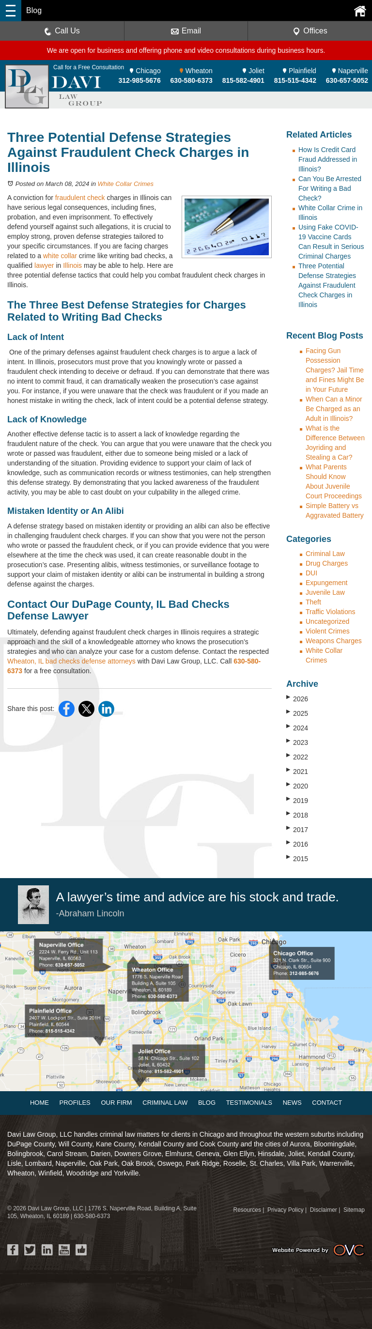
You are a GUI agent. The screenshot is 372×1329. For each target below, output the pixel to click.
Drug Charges (327, 563)
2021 (297, 771)
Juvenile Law (325, 592)
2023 (297, 742)
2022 (297, 756)
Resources (247, 1209)
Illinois (72, 265)
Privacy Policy (285, 1209)
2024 (297, 727)
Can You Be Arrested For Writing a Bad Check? (329, 188)
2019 (297, 800)
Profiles (75, 1102)
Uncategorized (327, 621)
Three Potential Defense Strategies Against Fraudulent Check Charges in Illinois (327, 285)
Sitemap (354, 1209)
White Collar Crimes (125, 183)
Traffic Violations (330, 612)
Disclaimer (323, 1209)
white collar (60, 256)
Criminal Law (325, 553)
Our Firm (116, 1102)
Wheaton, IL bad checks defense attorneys (71, 661)
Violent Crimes (328, 631)
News (292, 1102)
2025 (297, 713)
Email (186, 31)
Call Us (62, 31)
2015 (297, 858)
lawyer (44, 265)
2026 (297, 698)
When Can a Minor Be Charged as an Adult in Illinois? (334, 408)
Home (39, 1102)
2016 (297, 843)
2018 (297, 814)
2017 (297, 829)
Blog (207, 1102)
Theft (313, 602)
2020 (297, 785)
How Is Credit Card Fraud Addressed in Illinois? (327, 159)
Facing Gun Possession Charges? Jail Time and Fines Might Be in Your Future (335, 370)
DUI (311, 573)
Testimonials (249, 1102)
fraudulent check (80, 197)
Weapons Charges (334, 641)
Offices (310, 31)
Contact (327, 1102)
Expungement (326, 583)
